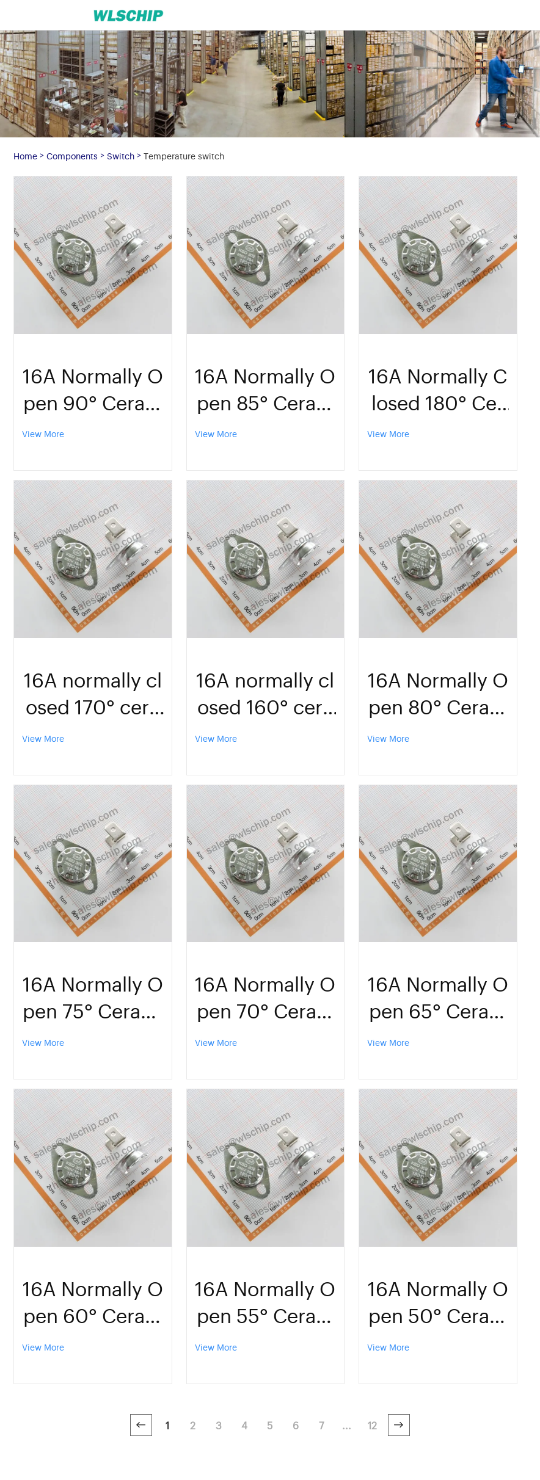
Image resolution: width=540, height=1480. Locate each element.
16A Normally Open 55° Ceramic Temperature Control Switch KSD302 (265, 1301)
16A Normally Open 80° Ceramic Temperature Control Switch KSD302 (438, 692)
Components (72, 155)
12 (372, 1425)
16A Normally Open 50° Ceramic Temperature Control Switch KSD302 (438, 1301)
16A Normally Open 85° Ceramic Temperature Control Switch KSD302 (265, 388)
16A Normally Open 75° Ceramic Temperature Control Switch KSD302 (93, 996)
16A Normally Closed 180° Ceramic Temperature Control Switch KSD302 (438, 388)
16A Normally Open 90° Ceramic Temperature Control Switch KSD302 (93, 388)
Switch (120, 155)
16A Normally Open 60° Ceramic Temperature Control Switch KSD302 (93, 1301)
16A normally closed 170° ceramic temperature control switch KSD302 (93, 692)
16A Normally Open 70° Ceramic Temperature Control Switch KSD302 (265, 996)
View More (43, 433)
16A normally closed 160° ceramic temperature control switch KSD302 (265, 692)
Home (25, 155)
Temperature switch (184, 155)
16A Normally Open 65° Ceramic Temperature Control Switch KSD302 (438, 996)
